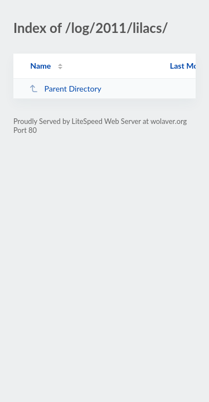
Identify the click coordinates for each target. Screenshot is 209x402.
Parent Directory (65, 88)
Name (40, 65)
